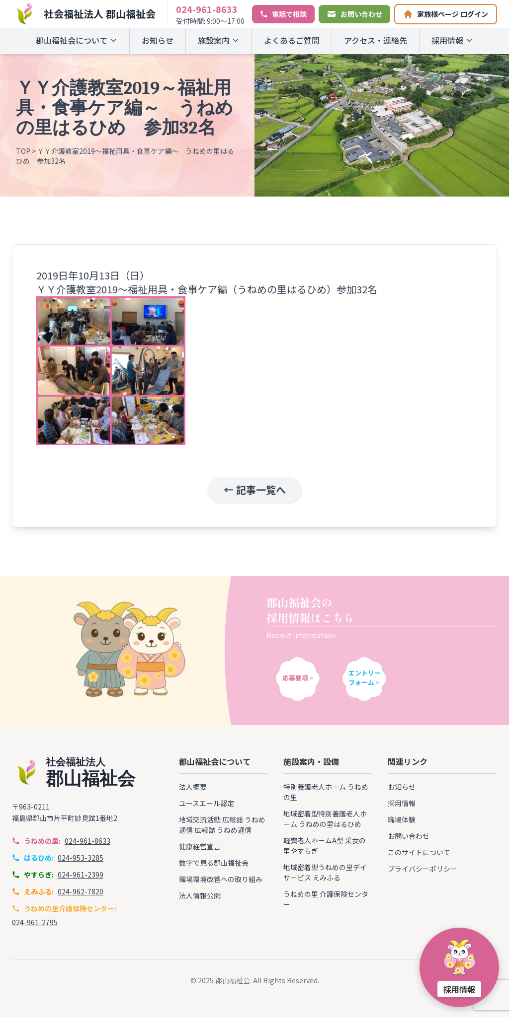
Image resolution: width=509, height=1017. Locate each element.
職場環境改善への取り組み (220, 879)
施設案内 (219, 40)
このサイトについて (419, 852)
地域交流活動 (200, 819)
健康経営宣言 (200, 846)
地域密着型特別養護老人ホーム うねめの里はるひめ (325, 819)
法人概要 (193, 787)
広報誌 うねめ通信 (223, 830)
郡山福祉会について (76, 40)
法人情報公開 (200, 895)
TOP (23, 151)
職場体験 (402, 819)
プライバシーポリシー (422, 869)
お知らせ (157, 40)
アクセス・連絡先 (375, 40)
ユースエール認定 (206, 803)
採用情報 (452, 40)
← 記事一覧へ (255, 489)
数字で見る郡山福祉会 (214, 863)
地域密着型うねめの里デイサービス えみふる (325, 872)
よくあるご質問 (292, 40)
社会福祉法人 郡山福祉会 (100, 13)
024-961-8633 (207, 8)
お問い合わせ (408, 836)
